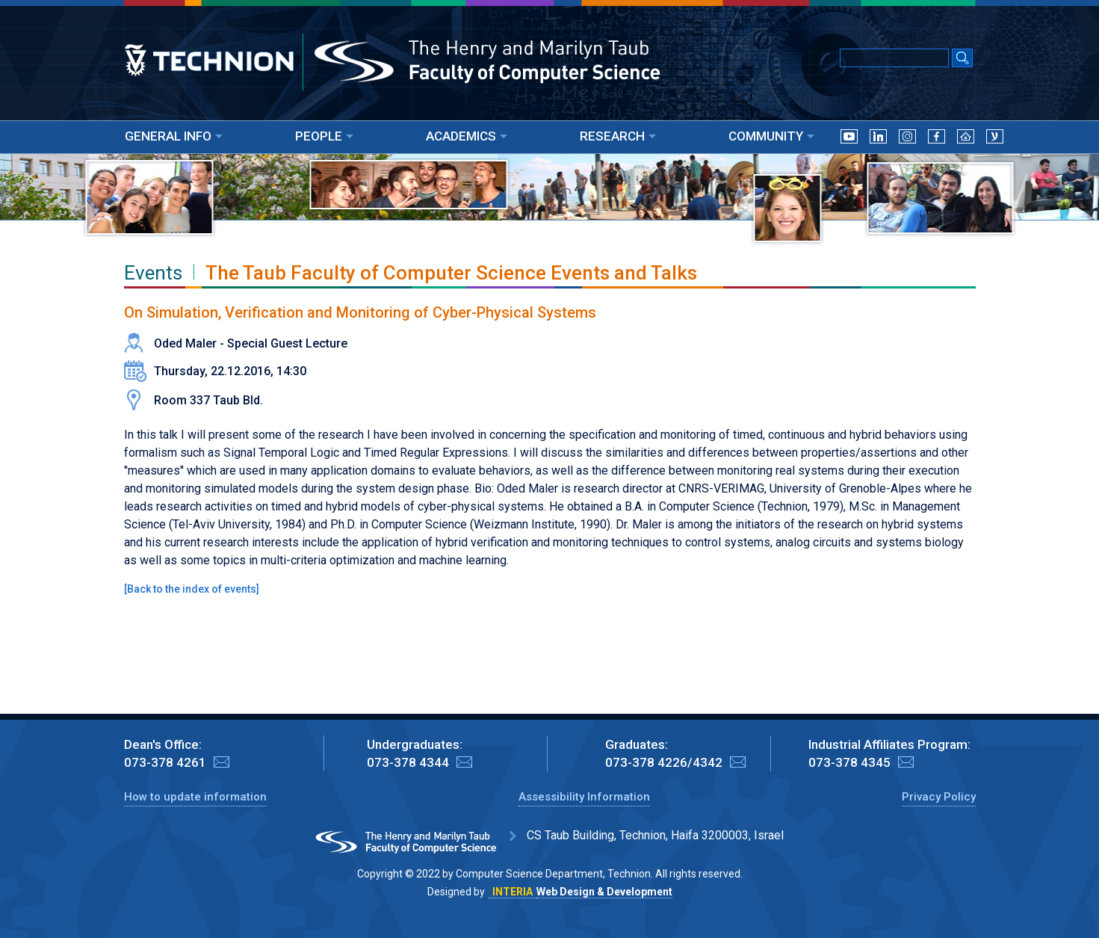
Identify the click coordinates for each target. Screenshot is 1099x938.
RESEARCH (618, 136)
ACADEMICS (466, 136)
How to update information (195, 796)
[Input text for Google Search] (894, 58)
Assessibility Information (584, 796)
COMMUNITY (771, 136)
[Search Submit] (962, 59)
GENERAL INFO (174, 136)
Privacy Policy (939, 796)
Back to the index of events (191, 589)
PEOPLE (324, 136)
